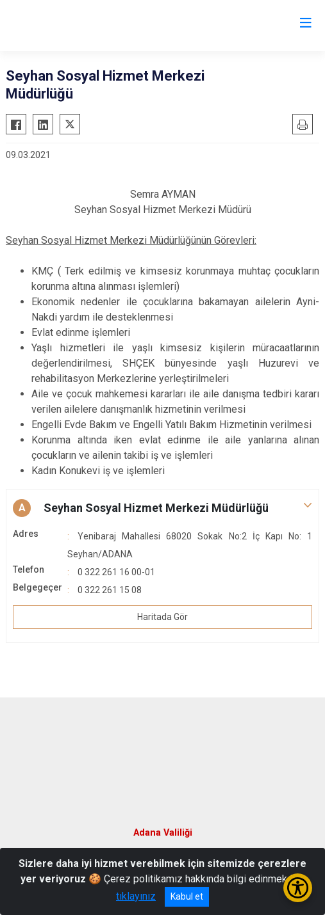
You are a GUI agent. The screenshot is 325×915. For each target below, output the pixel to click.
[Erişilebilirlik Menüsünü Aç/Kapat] (297, 887)
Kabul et (187, 896)
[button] (162, 508)
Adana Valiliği (162, 832)
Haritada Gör (162, 617)
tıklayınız (136, 896)
